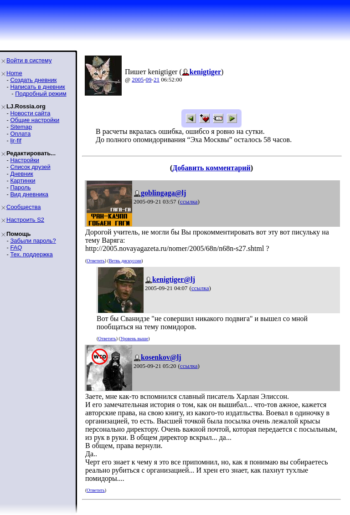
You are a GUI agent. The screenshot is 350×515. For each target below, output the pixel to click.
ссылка (189, 201)
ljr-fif (15, 140)
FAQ (16, 247)
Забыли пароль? (33, 240)
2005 (138, 79)
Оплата (20, 133)
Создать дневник (33, 79)
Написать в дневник (37, 86)
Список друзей (30, 166)
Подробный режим (40, 93)
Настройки (24, 160)
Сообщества (23, 207)
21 (157, 79)
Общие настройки (34, 120)
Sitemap (21, 126)
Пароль (20, 187)
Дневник (21, 173)
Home (14, 73)
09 (149, 79)
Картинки (22, 180)
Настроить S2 (25, 219)
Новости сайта (30, 113)
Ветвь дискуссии (125, 260)
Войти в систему (28, 60)
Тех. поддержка (31, 254)
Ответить (95, 260)
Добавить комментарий (211, 168)
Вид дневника (29, 194)
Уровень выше (134, 338)
